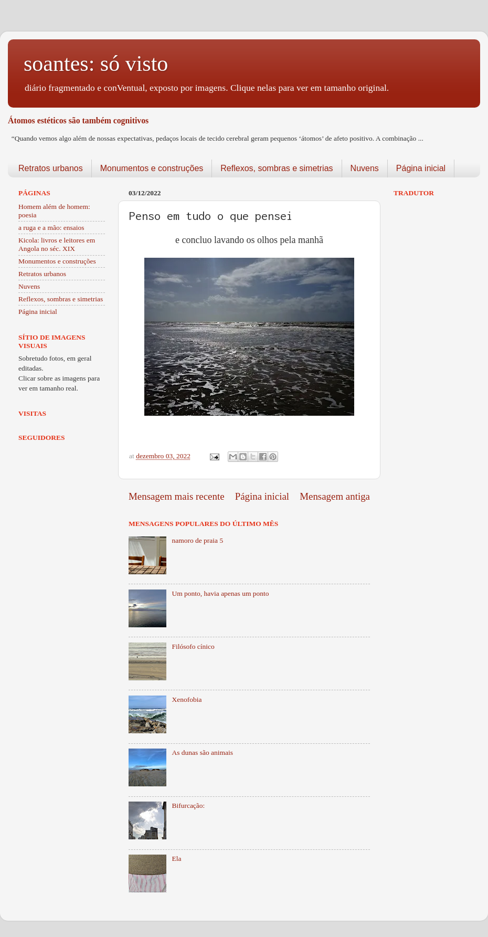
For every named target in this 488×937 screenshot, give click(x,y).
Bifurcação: (188, 805)
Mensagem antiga (335, 496)
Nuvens (365, 168)
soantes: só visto (96, 63)
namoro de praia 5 (197, 540)
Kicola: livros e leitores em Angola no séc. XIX (56, 244)
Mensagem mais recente (177, 496)
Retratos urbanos (50, 168)
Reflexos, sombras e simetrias (276, 168)
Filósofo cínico (193, 646)
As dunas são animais (202, 752)
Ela (176, 858)
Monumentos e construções (152, 168)
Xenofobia (186, 699)
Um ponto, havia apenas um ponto (220, 593)
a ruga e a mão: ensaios (51, 227)
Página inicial (420, 168)
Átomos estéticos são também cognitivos (78, 120)
